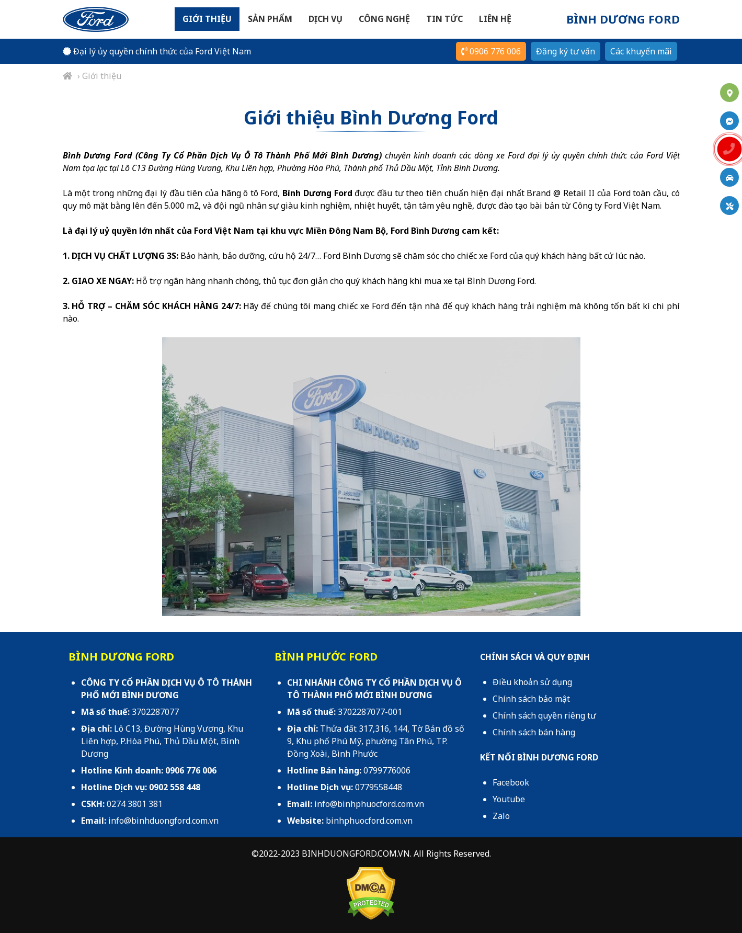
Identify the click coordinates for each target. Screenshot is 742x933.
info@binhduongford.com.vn (163, 820)
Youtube (509, 799)
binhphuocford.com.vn (369, 820)
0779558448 (378, 787)
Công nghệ (384, 19)
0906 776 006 (491, 51)
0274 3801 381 (135, 804)
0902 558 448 (174, 787)
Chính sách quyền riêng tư (544, 715)
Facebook (511, 782)
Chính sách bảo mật (531, 698)
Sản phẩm (270, 19)
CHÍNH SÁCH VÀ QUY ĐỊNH (535, 657)
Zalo (501, 816)
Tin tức (444, 19)
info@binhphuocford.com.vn (369, 804)
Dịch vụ (326, 19)
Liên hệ (495, 19)
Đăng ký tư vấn (565, 51)
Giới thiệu (207, 19)
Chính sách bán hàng (534, 732)
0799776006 (386, 770)
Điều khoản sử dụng (532, 682)
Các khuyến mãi (641, 51)
